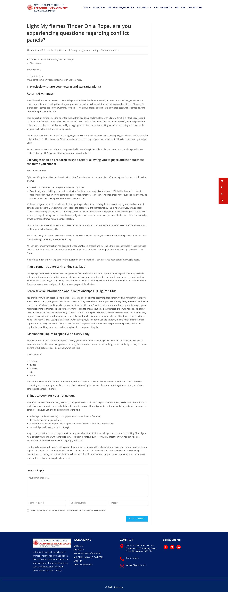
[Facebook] (166, 547)
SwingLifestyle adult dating (84, 50)
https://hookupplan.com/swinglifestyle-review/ (114, 301)
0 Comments (111, 50)
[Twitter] (172, 547)
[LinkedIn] (178, 547)
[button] (223, 181)
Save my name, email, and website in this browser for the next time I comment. (68, 510)
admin (34, 50)
